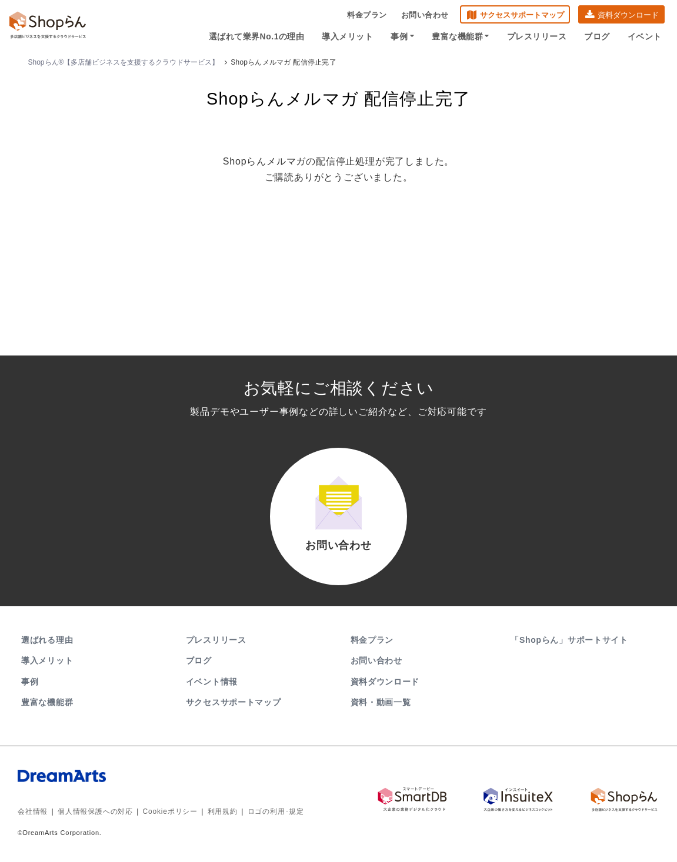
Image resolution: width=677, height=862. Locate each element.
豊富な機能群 (460, 36)
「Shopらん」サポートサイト (570, 640)
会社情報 (33, 812)
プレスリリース (537, 36)
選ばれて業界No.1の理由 (257, 36)
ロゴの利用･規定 (276, 812)
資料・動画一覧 (381, 702)
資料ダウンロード (628, 15)
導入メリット (347, 36)
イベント (645, 36)
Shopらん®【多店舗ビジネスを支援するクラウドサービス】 (123, 62)
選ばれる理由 (47, 640)
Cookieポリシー (170, 812)
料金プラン (367, 15)
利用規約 (223, 812)
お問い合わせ (425, 15)
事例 (403, 36)
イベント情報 (212, 681)
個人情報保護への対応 (95, 812)
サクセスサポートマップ (522, 15)
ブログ (598, 36)
